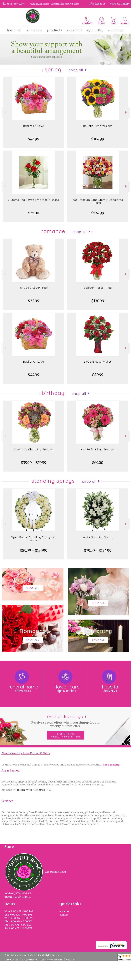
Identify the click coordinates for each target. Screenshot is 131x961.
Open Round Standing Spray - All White (33, 539)
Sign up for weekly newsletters (65, 735)
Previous (4, 112)
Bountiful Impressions (97, 126)
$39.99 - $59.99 (33, 462)
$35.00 (33, 213)
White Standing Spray (97, 537)
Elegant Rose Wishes (98, 361)
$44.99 (33, 139)
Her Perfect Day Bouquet (98, 449)
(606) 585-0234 (15, 3)
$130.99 (97, 301)
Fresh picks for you (65, 720)
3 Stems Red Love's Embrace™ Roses (33, 200)
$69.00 (97, 462)
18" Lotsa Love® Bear (33, 287)
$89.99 (97, 375)
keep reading (111, 764)
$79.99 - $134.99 (97, 550)
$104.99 (97, 139)
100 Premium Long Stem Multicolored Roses (97, 201)
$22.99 (33, 301)
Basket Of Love (33, 126)
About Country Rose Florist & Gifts (25, 753)
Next (126, 112)
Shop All (76, 70)
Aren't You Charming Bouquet (34, 449)
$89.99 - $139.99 (33, 550)
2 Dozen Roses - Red (98, 287)
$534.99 (97, 213)
